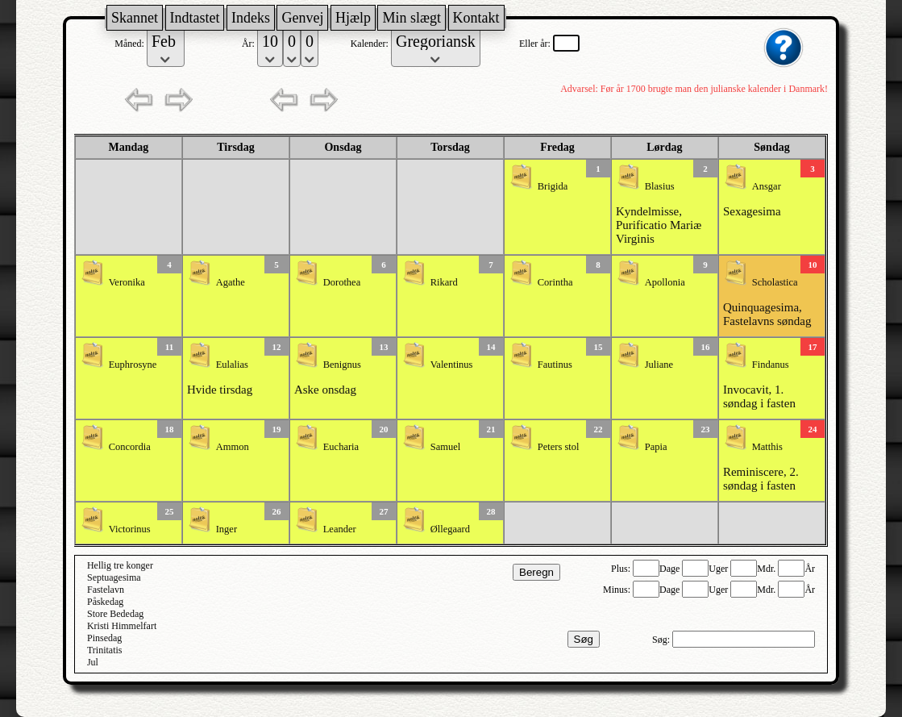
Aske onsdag (325, 389)
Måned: (130, 43)
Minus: (618, 589)
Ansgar (766, 186)
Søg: (662, 639)
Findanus (770, 364)
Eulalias (232, 364)
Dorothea (342, 282)
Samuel (445, 446)
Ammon (232, 446)
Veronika (127, 282)
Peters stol (559, 446)
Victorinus (130, 529)
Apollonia (665, 282)
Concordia (130, 446)
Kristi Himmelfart (121, 626)
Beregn (536, 572)
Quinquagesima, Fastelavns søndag (767, 314)
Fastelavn (105, 589)
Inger (226, 529)
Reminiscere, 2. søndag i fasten (761, 478)
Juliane (659, 364)
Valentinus (451, 364)
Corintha (555, 282)
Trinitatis (105, 650)
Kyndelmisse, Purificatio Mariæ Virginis (658, 225)
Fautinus (555, 364)
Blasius (660, 186)
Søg (583, 639)
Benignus (342, 364)
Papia (656, 446)
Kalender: (371, 43)
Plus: (622, 568)
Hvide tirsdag (219, 389)
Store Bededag (115, 613)
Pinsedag (104, 638)
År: (249, 43)
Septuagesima (114, 577)
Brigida (553, 186)
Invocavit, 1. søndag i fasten (759, 396)
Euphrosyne (133, 364)
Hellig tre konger (120, 565)
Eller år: (536, 43)
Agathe (230, 282)
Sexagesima (752, 211)
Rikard (444, 282)
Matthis (767, 446)
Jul (92, 662)
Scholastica (775, 282)
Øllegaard (450, 529)
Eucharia (341, 446)
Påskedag (105, 601)
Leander (339, 529)
